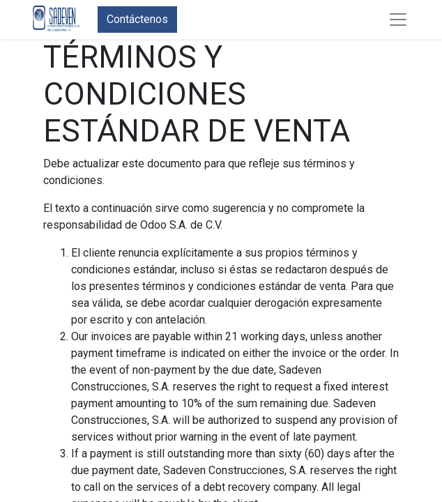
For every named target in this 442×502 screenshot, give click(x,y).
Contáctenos (137, 19)
